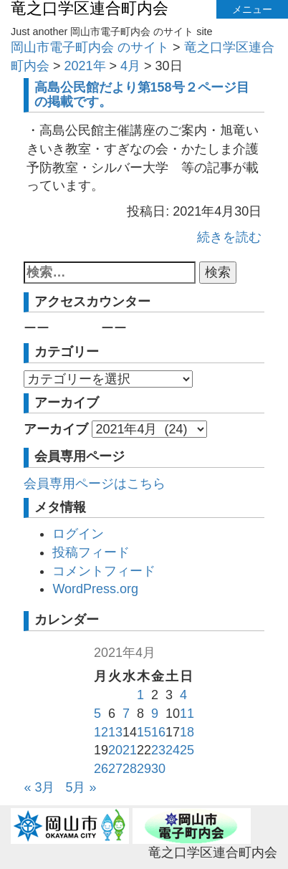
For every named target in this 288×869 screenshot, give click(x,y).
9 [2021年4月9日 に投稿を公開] (154, 713)
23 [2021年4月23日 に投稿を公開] (158, 750)
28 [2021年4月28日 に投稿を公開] (130, 769)
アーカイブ (56, 429)
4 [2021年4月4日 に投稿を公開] (183, 695)
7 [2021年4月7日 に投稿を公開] (126, 713)
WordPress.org (95, 589)
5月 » (80, 787)
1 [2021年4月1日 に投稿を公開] (140, 695)
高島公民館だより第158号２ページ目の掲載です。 (141, 94)
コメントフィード (103, 571)
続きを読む (229, 237)
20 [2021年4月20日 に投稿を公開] (115, 750)
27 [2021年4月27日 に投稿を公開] (115, 769)
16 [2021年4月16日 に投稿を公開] (158, 732)
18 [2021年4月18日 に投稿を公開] (187, 732)
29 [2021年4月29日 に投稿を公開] (144, 769)
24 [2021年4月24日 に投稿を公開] (172, 750)
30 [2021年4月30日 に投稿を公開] (158, 769)
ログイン (78, 534)
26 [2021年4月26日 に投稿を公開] (101, 769)
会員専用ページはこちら (94, 483)
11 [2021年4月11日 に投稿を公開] (187, 713)
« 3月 (39, 787)
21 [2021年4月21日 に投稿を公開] (130, 750)
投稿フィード (91, 552)
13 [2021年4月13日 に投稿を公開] (115, 732)
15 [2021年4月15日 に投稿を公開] (144, 732)
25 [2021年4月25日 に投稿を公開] (187, 750)
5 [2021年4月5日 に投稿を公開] (97, 713)
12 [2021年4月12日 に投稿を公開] (101, 732)
